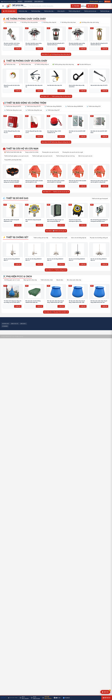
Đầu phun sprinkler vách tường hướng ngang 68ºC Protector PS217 (11, 45)
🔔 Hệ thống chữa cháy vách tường (89, 22)
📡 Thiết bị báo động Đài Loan (33, 110)
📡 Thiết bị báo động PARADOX (53, 106)
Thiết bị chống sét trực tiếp (41, 237)
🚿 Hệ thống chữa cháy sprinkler (29, 22)
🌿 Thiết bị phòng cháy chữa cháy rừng (63, 64)
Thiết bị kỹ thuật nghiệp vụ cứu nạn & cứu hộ (16, 156)
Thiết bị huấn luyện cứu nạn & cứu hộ (42, 156)
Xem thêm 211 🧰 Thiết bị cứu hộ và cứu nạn (56, 191)
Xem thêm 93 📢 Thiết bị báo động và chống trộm (56, 142)
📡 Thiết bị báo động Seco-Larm (13, 110)
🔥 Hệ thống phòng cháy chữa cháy (24, 19)
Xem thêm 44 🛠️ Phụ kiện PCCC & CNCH (56, 312)
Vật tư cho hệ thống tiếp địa (78, 237)
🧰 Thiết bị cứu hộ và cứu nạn (20, 148)
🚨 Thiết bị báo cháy (9, 64)
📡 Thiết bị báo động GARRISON (74, 106)
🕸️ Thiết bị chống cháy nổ (42, 64)
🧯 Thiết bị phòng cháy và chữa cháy (25, 60)
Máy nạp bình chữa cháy (30, 280)
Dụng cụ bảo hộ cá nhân (32, 152)
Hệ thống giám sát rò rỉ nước (12, 280)
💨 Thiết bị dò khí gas (15, 198)
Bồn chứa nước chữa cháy (74, 280)
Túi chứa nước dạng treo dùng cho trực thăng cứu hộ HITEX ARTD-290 (12, 302)
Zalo (101, 1)
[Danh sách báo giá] (92, 6)
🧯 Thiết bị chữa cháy (25, 64)
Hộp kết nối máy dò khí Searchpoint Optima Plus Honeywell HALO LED (75, 221)
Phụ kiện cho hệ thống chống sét (99, 237)
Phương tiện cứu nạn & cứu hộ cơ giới (72, 152)
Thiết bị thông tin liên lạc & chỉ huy (65, 156)
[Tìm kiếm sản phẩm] (49, 6)
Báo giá (107, 1)
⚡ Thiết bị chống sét (15, 237)
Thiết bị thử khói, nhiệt (47, 280)
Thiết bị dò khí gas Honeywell (100, 198)
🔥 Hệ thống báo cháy (10, 22)
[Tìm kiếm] (76, 6)
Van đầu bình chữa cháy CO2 (54, 85)
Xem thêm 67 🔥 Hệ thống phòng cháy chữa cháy (56, 54)
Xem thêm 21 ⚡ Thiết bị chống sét (56, 270)
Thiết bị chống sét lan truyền (59, 237)
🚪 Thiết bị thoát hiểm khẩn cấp (13, 152)
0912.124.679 (94, 1)
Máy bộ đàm (59, 280)
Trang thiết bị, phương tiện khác (12, 159)
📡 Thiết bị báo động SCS (94, 106)
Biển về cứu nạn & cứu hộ (85, 156)
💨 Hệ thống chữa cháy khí (49, 22)
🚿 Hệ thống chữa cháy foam (68, 22)
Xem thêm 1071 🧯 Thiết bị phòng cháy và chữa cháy (56, 96)
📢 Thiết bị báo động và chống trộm (24, 103)
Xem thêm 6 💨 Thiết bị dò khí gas (56, 230)
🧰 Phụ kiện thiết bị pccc (84, 64)
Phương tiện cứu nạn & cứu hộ (50, 152)
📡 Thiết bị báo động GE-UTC (33, 106)
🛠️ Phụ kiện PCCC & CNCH (17, 276)
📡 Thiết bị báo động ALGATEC (12, 106)
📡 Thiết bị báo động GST (53, 110)
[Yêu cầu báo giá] (105, 692)
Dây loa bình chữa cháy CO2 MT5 (99, 85)
